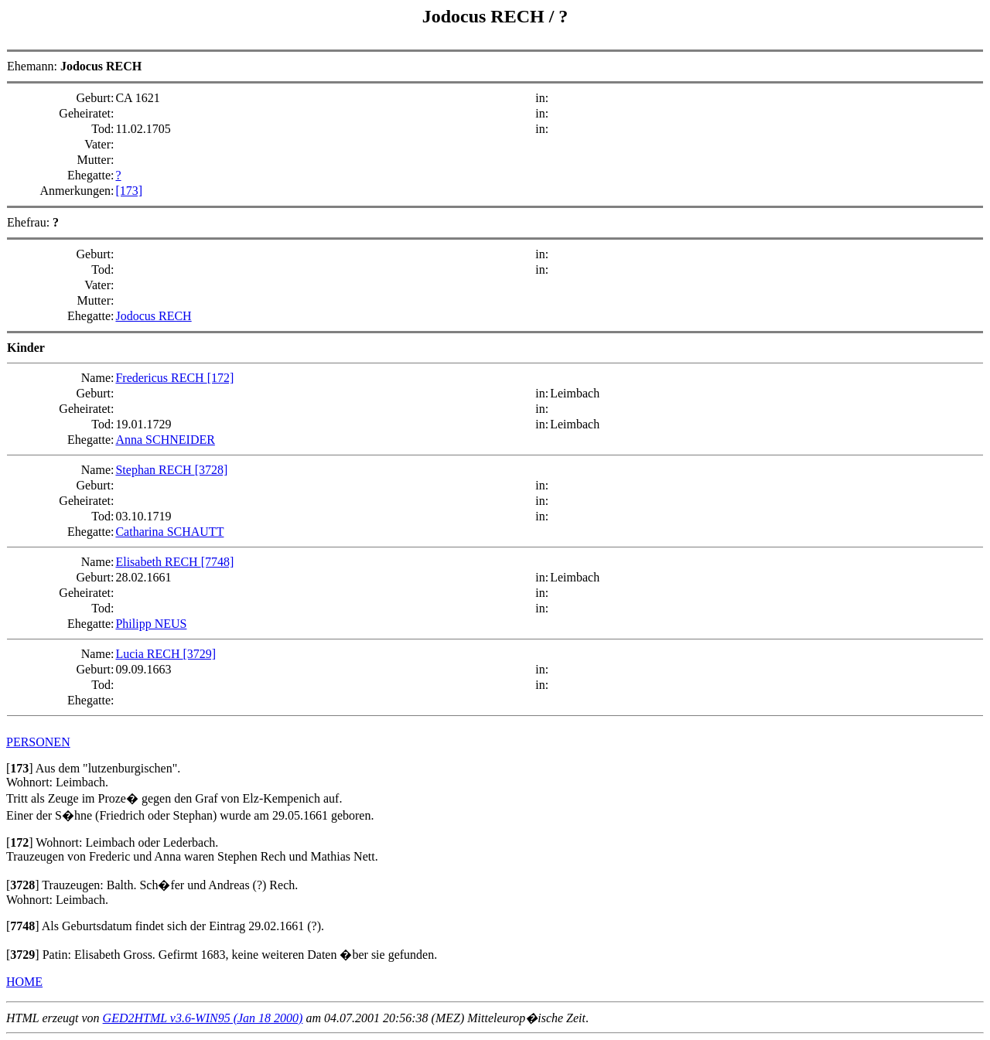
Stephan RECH (154, 469)
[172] (220, 377)
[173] (128, 190)
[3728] (211, 469)
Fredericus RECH (161, 377)
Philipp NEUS (150, 623)
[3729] (200, 653)
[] (19, 768)
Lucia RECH (149, 653)
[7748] (217, 561)
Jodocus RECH (485, 16)
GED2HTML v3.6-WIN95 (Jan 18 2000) (203, 1018)
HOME (24, 981)
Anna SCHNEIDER (164, 439)
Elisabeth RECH (157, 561)
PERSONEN (38, 741)
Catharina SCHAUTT (169, 531)
